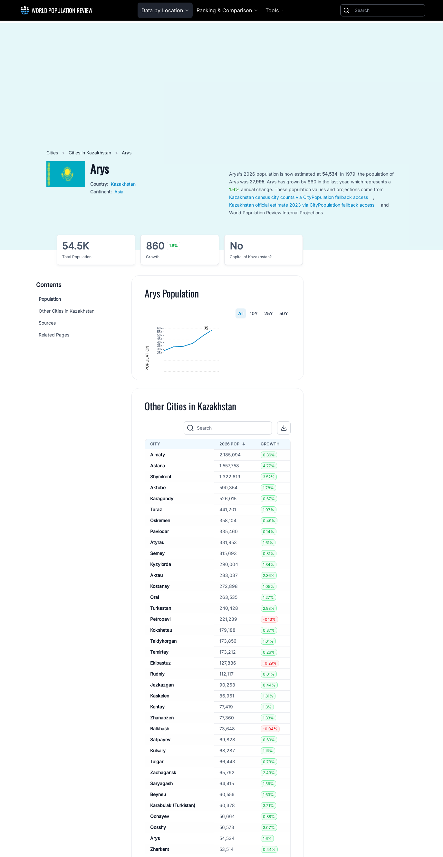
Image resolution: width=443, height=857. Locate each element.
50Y (283, 313)
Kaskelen (159, 747)
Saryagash (161, 835)
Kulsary (158, 802)
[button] (284, 479)
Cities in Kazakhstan (90, 152)
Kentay (157, 758)
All (240, 313)
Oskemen (160, 572)
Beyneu (158, 846)
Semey (157, 605)
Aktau (156, 626)
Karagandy (161, 550)
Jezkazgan (162, 736)
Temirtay (159, 703)
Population (50, 299)
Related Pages (54, 334)
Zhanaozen (162, 769)
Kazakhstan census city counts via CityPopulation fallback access (298, 197)
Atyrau (157, 594)
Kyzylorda (160, 615)
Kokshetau (161, 681)
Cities (52, 152)
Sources (47, 323)
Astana (157, 517)
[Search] (388, 10)
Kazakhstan (123, 184)
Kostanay (159, 637)
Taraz (156, 561)
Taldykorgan (163, 692)
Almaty (157, 506)
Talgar (156, 813)
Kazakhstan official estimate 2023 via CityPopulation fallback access (301, 205)
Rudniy (157, 725)
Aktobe (158, 539)
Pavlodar (159, 583)
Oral (154, 648)
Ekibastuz (160, 714)
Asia (118, 191)
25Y (268, 313)
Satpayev (160, 791)
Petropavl (160, 670)
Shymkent (160, 528)
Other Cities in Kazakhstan (66, 311)
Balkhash (159, 780)
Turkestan (160, 659)
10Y (254, 313)
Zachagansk (163, 824)
